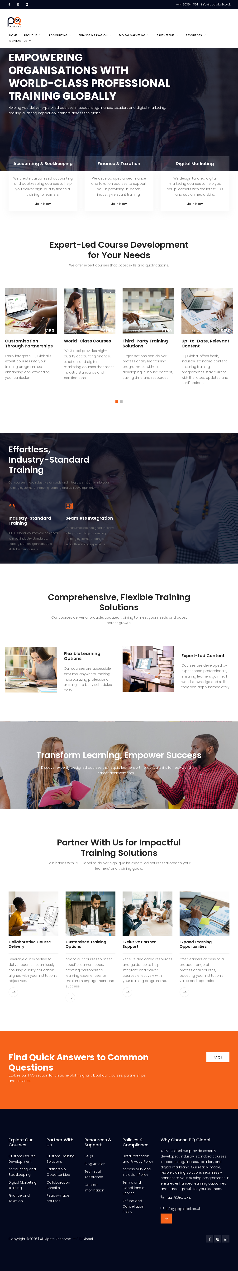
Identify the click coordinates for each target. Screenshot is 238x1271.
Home (13, 35)
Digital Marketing (132, 35)
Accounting (58, 35)
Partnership (166, 35)
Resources (194, 35)
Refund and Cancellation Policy (133, 1206)
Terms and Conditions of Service (134, 1188)
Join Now (43, 203)
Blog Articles (95, 1164)
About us (30, 35)
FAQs (218, 1057)
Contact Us (18, 41)
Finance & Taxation (93, 35)
